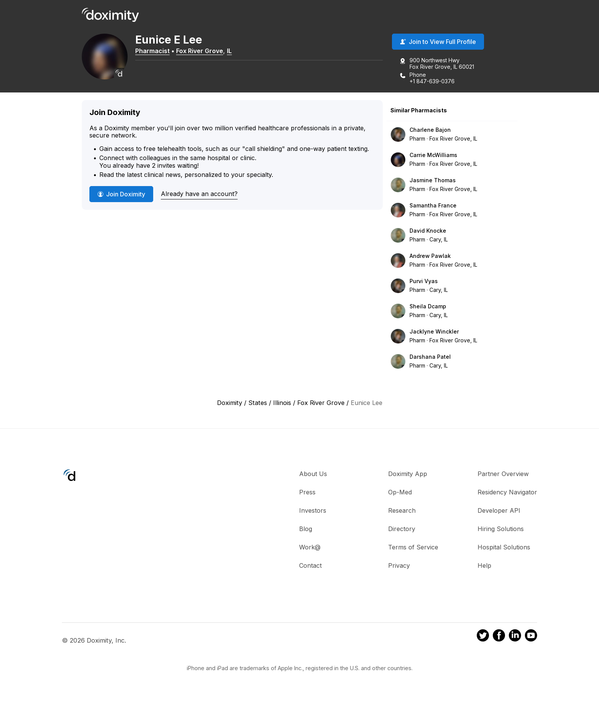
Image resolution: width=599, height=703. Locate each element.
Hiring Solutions (501, 529)
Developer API (499, 510)
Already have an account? (199, 194)
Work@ (310, 547)
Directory (401, 529)
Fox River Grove (199, 51)
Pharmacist (152, 51)
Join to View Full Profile (438, 41)
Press (307, 492)
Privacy (399, 565)
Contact (310, 565)
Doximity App (407, 474)
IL (229, 51)
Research (402, 510)
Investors (312, 510)
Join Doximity (121, 194)
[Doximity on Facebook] (499, 636)
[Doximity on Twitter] (483, 636)
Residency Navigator (507, 492)
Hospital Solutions (504, 547)
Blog (305, 529)
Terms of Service (413, 547)
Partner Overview (503, 474)
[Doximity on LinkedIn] (515, 636)
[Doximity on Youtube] (531, 636)
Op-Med (400, 492)
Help (484, 565)
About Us (313, 474)
